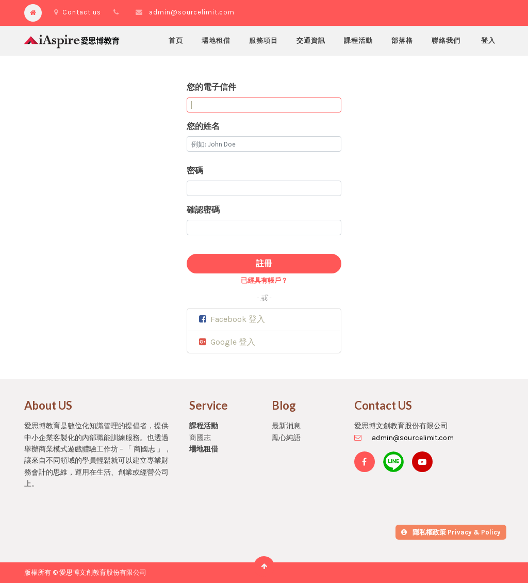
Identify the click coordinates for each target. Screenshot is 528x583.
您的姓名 (203, 126)
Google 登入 (226, 342)
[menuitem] (175, 41)
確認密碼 (203, 210)
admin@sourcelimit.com (192, 12)
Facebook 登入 (231, 319)
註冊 (264, 263)
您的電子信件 (211, 87)
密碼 (195, 170)
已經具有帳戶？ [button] (264, 280)
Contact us (77, 12)
